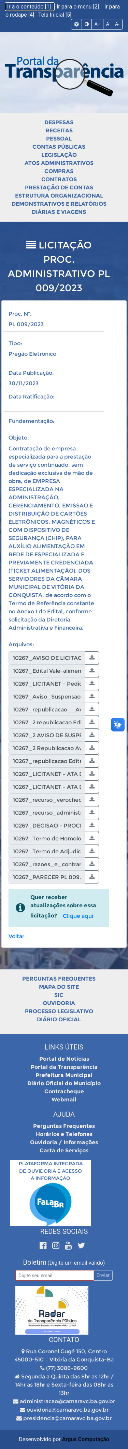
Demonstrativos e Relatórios (59, 204)
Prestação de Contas (59, 187)
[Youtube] (69, 1245)
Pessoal (59, 138)
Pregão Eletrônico (32, 354)
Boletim (34, 1262)
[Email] (54, 1275)
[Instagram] (56, 1245)
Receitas (59, 130)
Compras (58, 171)
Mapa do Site (59, 987)
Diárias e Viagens (59, 212)
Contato (64, 1340)
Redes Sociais (64, 1231)
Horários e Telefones (64, 1134)
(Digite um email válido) (76, 1263)
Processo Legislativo (59, 1011)
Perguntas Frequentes (59, 979)
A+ (97, 24)
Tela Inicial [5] (54, 15)
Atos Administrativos (59, 163)
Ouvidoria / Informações (64, 1142)
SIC (58, 995)
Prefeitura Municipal (64, 1075)
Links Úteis (64, 1047)
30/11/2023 (24, 383)
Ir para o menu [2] (78, 6)
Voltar (16, 936)
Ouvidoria (59, 1003)
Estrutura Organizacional (59, 195)
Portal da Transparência (64, 1067)
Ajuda (64, 1114)
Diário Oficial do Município (64, 1083)
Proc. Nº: (20, 314)
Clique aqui (78, 916)
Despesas (58, 122)
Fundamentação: (32, 421)
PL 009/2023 (26, 324)
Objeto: (19, 437)
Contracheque (64, 1091)
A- (117, 24)
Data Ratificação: (32, 396)
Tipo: (15, 343)
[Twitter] (81, 1245)
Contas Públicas (58, 147)
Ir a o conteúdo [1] (29, 6)
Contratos (59, 179)
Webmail (64, 1099)
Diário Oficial (59, 1019)
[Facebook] (44, 1245)
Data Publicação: (31, 373)
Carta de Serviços (64, 1150)
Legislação (59, 155)
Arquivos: (21, 644)
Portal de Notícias (64, 1059)
